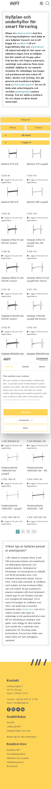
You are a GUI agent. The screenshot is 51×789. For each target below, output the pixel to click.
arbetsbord (37, 47)
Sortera (38, 127)
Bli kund (26, 135)
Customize (25, 420)
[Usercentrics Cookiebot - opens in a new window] (36, 359)
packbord (22, 43)
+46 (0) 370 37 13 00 (27, 699)
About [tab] (42, 366)
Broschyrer (12, 766)
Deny (25, 428)
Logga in (26, 142)
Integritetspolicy (15, 762)
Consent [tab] (9, 366)
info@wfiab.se (21, 703)
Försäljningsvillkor (16, 754)
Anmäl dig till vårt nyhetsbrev (22, 737)
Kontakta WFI (13, 750)
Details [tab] (25, 366)
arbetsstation (24, 33)
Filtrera (12, 127)
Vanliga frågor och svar (18, 730)
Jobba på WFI (14, 726)
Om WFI (11, 722)
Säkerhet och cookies (18, 758)
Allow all (25, 412)
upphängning (22, 91)
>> (34, 531)
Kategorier (25, 119)
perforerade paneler (22, 84)
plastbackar (27, 609)
